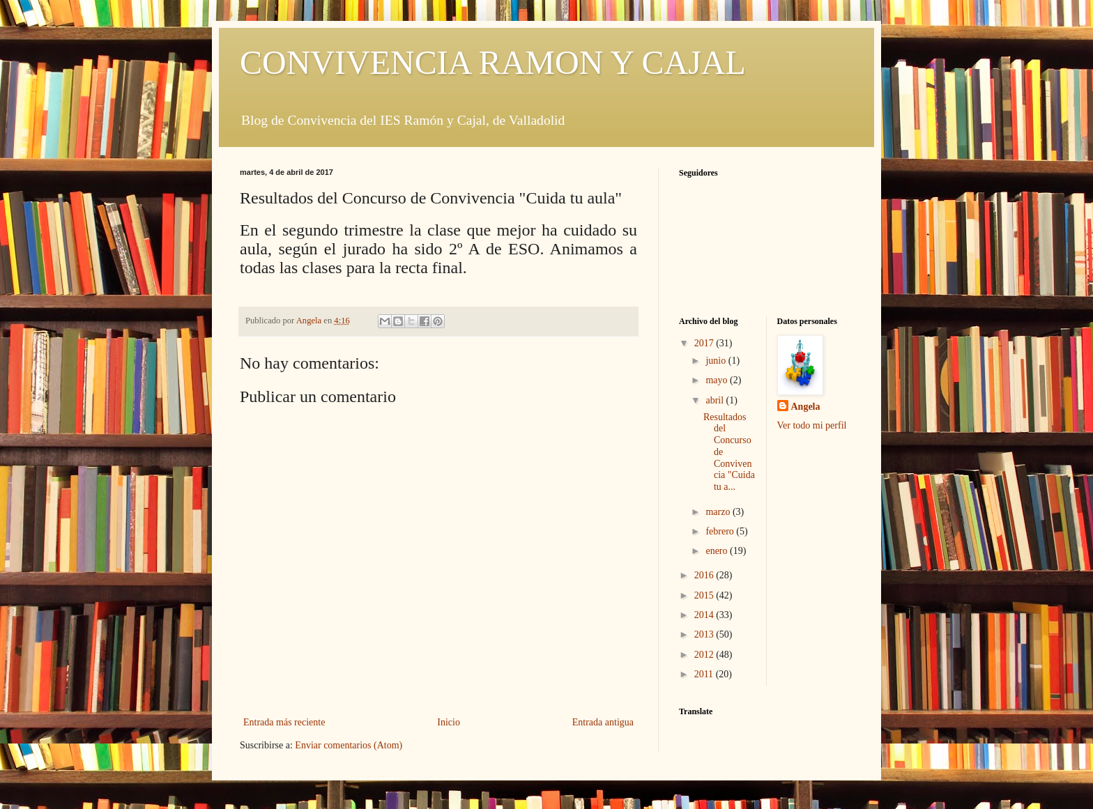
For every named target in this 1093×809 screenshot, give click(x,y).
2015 (705, 595)
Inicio (448, 722)
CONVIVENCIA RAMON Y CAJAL (493, 62)
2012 (705, 654)
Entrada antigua (603, 722)
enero (717, 551)
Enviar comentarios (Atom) (348, 745)
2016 (705, 575)
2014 (705, 615)
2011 (705, 674)
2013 (705, 634)
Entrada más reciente (284, 722)
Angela (805, 406)
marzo (718, 512)
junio (716, 360)
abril (715, 400)
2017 (705, 343)
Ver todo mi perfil (812, 425)
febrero (720, 531)
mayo (717, 380)
